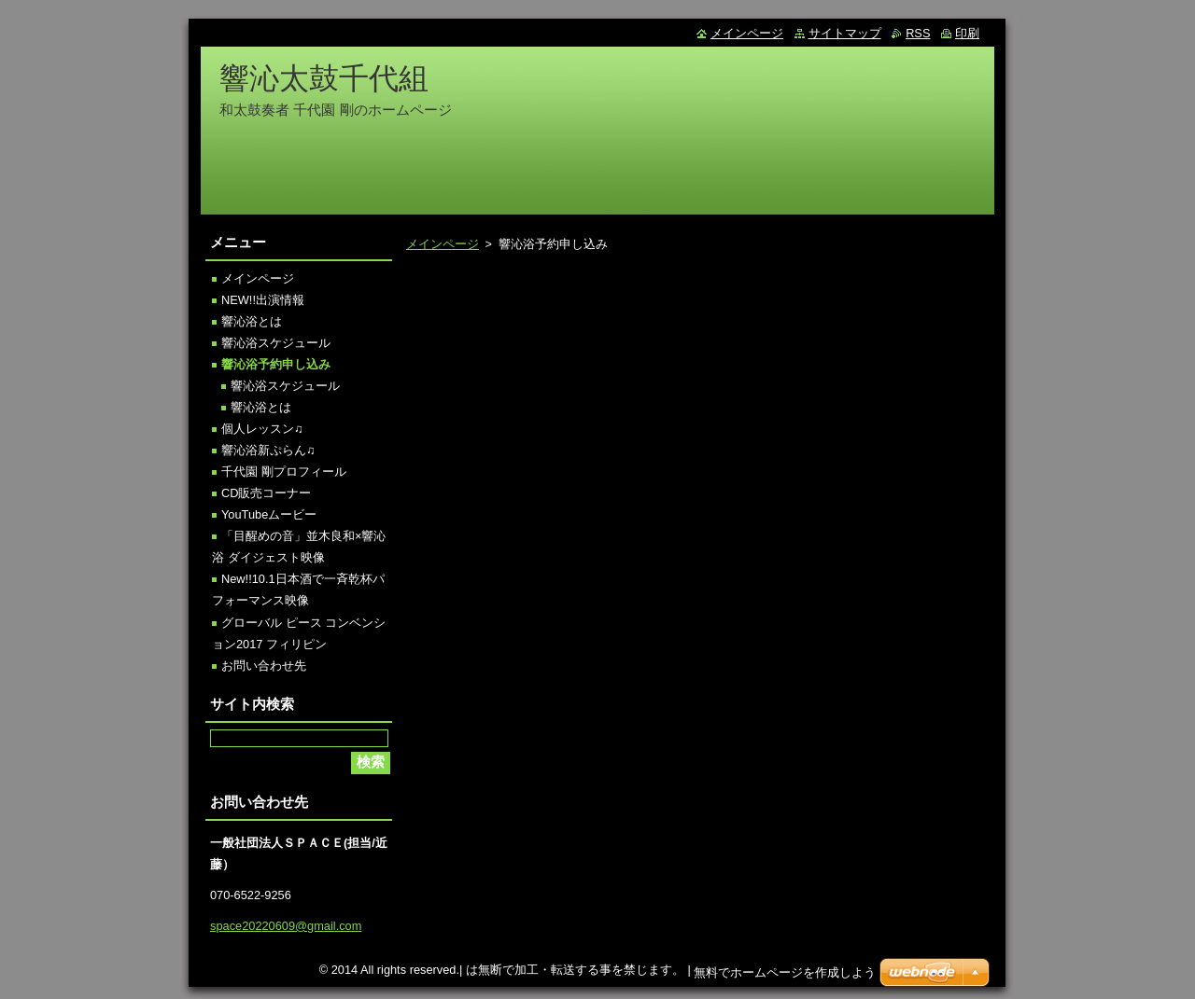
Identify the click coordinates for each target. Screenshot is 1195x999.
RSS (918, 33)
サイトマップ (844, 33)
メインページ (442, 244)
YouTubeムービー (268, 514)
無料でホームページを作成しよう (785, 977)
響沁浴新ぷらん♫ (268, 450)
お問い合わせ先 (263, 666)
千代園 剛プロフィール (283, 472)
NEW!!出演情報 (262, 300)
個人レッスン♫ (262, 429)
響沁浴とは (251, 321)
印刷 (967, 33)
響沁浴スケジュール (275, 343)
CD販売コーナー (266, 493)
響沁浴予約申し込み (275, 364)
